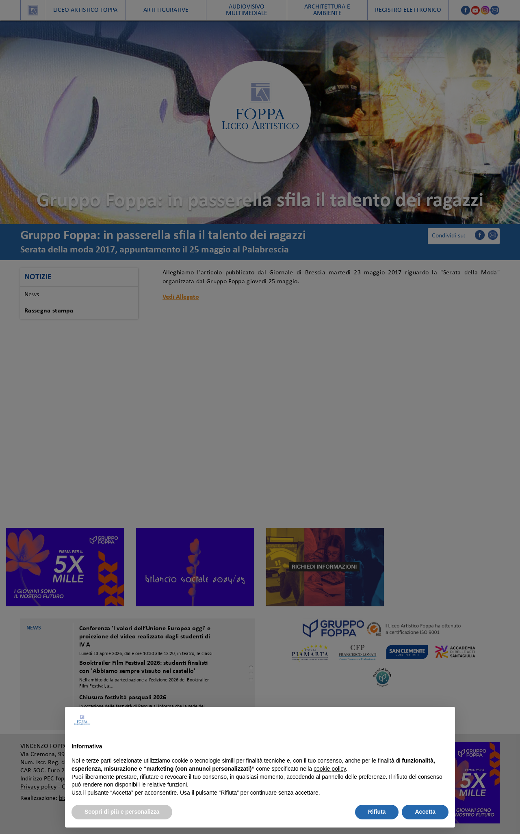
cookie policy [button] (330, 768)
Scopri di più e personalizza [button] (121, 811)
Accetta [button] (425, 811)
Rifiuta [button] (377, 811)
